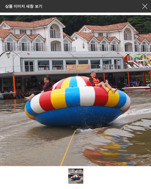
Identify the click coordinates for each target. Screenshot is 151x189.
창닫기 (144, 6)
